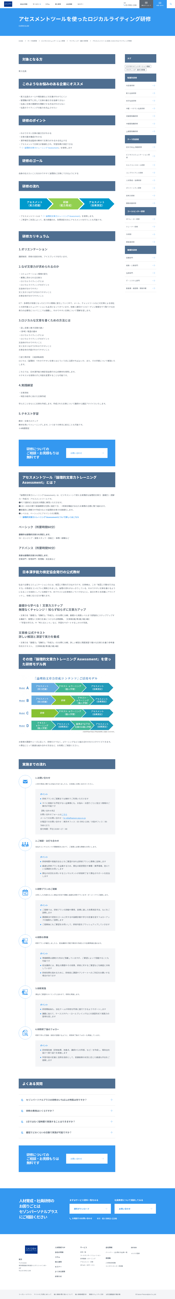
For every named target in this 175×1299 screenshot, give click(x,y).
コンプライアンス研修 (134, 173)
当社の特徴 (23, 4)
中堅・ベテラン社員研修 (135, 108)
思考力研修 (130, 195)
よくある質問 (60, 1271)
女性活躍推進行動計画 (113, 1294)
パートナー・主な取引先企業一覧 (116, 1252)
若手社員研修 (131, 101)
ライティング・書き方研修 (78, 41)
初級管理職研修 (132, 116)
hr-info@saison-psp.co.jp (74, 817)
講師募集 (134, 1247)
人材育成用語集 (111, 1263)
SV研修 (128, 234)
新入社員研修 (131, 93)
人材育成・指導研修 (133, 180)
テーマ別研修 (32, 41)
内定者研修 (130, 85)
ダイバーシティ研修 (133, 188)
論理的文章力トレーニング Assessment (41, 147)
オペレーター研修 (133, 219)
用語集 (108, 1258)
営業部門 (129, 257)
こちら (64, 814)
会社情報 (69, 4)
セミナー (80, 4)
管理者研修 (130, 242)
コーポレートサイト (25, 1294)
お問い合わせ (160, 5)
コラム (47, 4)
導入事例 (58, 4)
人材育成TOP (60, 1247)
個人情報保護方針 (81, 1294)
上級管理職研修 (132, 131)
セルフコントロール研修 (135, 165)
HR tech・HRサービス (87, 1265)
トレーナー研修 (132, 226)
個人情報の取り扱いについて (63, 1294)
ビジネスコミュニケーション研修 (53, 41)
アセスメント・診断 (86, 1262)
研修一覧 (83, 1252)
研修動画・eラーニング (87, 1258)
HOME (21, 41)
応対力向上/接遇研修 (134, 147)
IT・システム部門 (133, 280)
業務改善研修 (131, 203)
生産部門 (129, 273)
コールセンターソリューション (90, 1255)
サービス (36, 4)
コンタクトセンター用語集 (114, 1266)
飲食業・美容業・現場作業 (136, 288)
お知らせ (58, 1276)
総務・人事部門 (132, 265)
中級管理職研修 (132, 123)
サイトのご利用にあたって (42, 1294)
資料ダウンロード (146, 5)
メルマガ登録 (135, 1253)
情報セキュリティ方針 (96, 1294)
